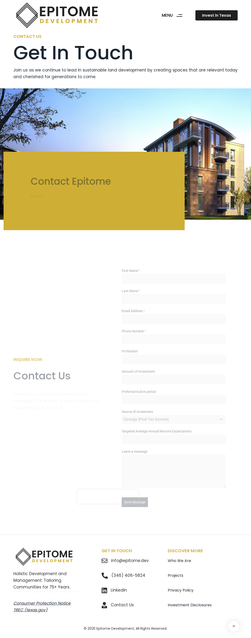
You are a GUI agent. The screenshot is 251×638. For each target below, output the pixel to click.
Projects (175, 575)
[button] (174, 15)
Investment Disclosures (190, 605)
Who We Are (179, 560)
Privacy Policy (180, 590)
